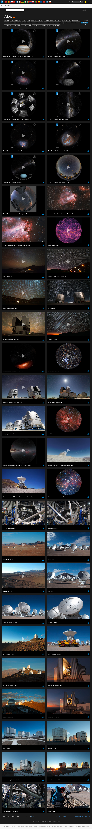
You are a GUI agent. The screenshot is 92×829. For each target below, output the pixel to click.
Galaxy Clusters (45, 23)
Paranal (67, 23)
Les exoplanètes (9, 23)
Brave (6, 250)
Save (5, 283)
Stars (44, 25)
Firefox (7, 255)
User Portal (80, 2)
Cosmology (57, 20)
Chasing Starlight (36, 20)
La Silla (54, 23)
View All (6, 20)
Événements (75, 20)
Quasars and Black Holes (12, 25)
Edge (6, 254)
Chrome (7, 252)
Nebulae (60, 23)
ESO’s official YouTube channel (42, 217)
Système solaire (26, 25)
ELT (63, 20)
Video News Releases (54, 25)
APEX (28, 20)
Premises (74, 23)
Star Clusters (37, 25)
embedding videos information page (41, 221)
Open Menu (6, 6)
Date (86, 25)
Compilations (48, 20)
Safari (6, 257)
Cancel (14, 283)
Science (74, 2)
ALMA (24, 20)
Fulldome (29, 23)
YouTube (4, 217)
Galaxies (36, 23)
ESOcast (68, 20)
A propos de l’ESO (16, 20)
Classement (84, 22)
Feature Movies (20, 23)
